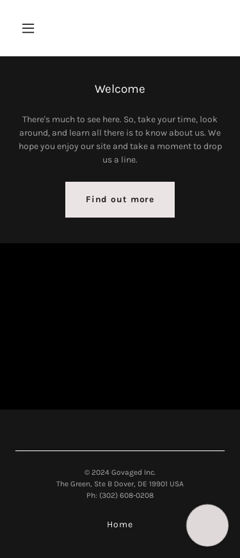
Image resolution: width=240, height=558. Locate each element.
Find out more (120, 199)
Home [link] (120, 524)
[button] (39, 28)
